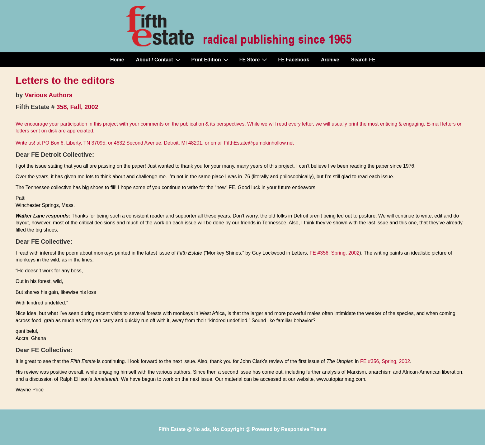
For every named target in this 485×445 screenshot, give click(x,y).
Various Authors (49, 95)
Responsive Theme (304, 429)
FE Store (254, 59)
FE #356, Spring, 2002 (334, 253)
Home (117, 59)
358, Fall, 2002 (77, 106)
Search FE (363, 59)
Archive (330, 59)
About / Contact (159, 59)
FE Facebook (293, 59)
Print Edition (210, 59)
